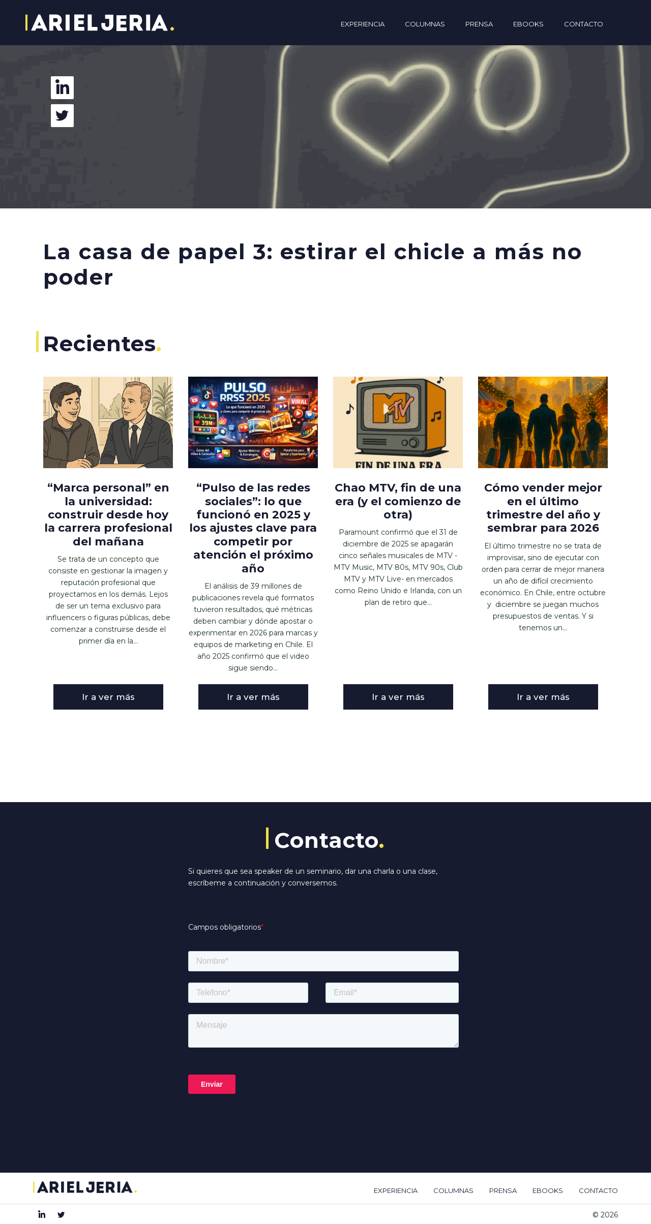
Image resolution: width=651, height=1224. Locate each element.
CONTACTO (598, 1190)
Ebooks (528, 24)
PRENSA (503, 1190)
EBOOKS (547, 1190)
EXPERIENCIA (396, 1190)
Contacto (583, 24)
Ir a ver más (108, 697)
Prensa (479, 24)
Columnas (425, 24)
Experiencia (362, 24)
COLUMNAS (453, 1190)
